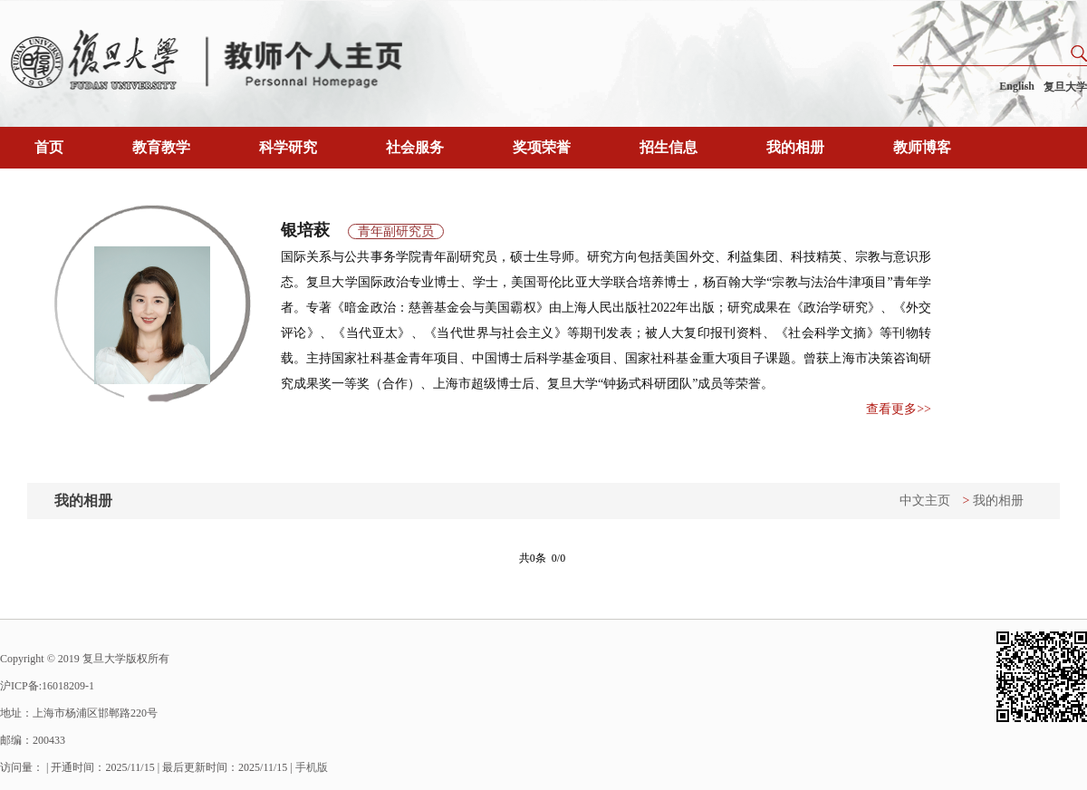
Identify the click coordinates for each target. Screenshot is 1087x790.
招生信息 (668, 147)
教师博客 (922, 147)
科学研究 (288, 147)
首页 (48, 147)
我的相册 (795, 147)
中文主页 (924, 500)
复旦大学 (1065, 87)
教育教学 (161, 147)
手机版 (311, 767)
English (1016, 86)
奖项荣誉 (542, 147)
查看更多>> (898, 409)
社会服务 (415, 147)
